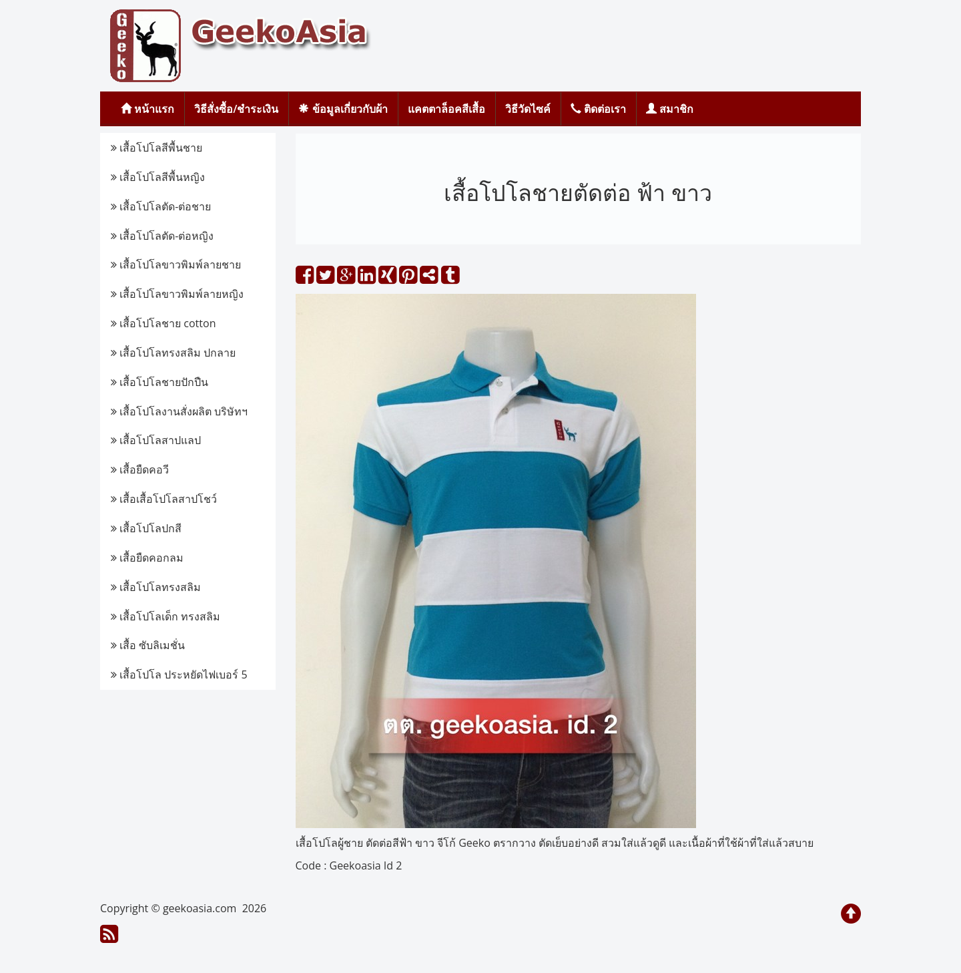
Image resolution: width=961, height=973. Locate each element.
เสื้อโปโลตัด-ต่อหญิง (162, 235)
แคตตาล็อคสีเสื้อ (446, 109)
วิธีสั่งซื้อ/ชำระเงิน (236, 109)
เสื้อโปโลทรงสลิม (156, 587)
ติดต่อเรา (598, 109)
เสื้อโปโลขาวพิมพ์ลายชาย (176, 264)
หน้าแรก (147, 109)
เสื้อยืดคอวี (140, 469)
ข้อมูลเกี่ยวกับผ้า (342, 109)
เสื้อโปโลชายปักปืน (159, 382)
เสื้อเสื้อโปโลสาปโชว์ (164, 499)
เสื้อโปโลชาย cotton (163, 323)
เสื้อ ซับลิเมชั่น (148, 645)
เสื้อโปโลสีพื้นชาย (156, 147)
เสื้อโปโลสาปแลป (156, 440)
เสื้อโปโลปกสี (146, 528)
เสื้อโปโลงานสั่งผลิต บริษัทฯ (179, 411)
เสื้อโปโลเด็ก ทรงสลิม (165, 616)
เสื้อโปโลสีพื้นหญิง (158, 177)
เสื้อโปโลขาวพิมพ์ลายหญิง (177, 293)
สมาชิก (669, 109)
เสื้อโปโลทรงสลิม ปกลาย (173, 352)
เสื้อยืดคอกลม (147, 557)
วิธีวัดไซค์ (528, 109)
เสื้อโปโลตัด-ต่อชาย (161, 206)
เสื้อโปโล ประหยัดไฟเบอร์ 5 (179, 674)
